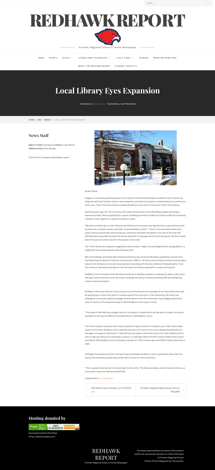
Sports (53, 58)
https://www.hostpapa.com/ (42, 436)
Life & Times (125, 58)
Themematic (177, 461)
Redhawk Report (107, 19)
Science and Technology (95, 58)
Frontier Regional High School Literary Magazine (160, 390)
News (41, 58)
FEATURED (104, 378)
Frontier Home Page (165, 58)
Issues (68, 58)
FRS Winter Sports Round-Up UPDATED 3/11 (111, 390)
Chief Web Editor (128, 103)
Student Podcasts (126, 66)
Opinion (144, 58)
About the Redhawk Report (94, 66)
